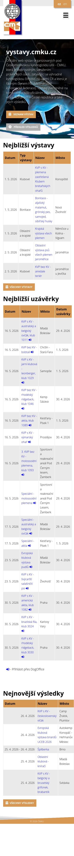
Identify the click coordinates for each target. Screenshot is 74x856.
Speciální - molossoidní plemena (28, 498)
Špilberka (43, 749)
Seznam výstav (21, 114)
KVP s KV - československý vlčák (47, 715)
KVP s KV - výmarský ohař (27, 437)
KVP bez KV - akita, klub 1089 (29, 420)
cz (59, 4)
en (65, 4)
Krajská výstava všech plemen (43, 233)
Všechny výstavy (19, 287)
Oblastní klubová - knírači (43, 761)
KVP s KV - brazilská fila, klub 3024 (29, 621)
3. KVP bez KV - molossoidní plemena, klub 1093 (28, 461)
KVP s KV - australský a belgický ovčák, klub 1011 (28, 331)
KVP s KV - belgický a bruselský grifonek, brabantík (44, 783)
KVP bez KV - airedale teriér (43, 271)
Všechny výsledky (20, 803)
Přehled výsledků (23, 127)
